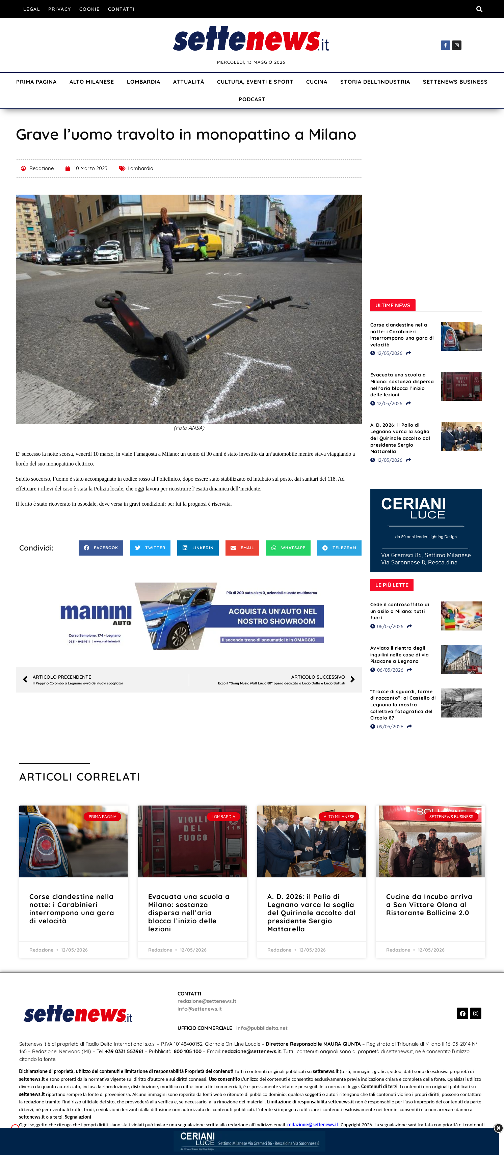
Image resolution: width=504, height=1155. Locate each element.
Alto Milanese (92, 81)
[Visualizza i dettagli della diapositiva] (189, 616)
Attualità (188, 81)
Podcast (252, 99)
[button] (479, 9)
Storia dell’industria (375, 81)
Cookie (89, 9)
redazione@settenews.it (207, 1001)
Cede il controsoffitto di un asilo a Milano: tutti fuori (399, 611)
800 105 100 (188, 1051)
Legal (32, 9)
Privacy (59, 9)
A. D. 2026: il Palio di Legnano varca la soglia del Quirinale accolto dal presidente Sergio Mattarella (400, 438)
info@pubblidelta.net (262, 1028)
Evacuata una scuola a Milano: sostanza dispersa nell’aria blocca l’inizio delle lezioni (402, 385)
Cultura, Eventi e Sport (255, 81)
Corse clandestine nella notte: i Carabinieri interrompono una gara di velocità (402, 335)
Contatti (121, 9)
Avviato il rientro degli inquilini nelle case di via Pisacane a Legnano (399, 654)
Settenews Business (455, 81)
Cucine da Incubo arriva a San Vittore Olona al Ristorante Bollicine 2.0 (429, 904)
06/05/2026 (386, 626)
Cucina (316, 81)
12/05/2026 (386, 353)
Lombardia (143, 81)
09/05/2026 (386, 727)
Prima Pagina (36, 81)
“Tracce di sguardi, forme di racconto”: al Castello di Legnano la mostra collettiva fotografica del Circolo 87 (403, 704)
